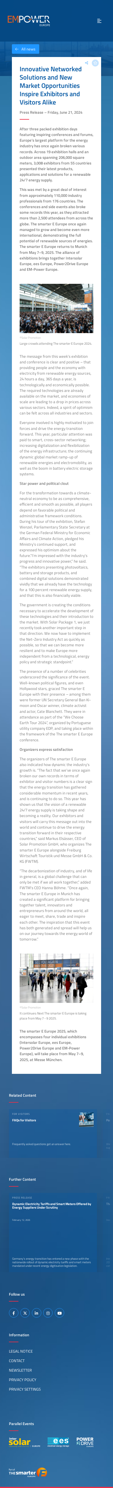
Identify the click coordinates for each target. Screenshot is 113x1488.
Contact (17, 1361)
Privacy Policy (22, 1380)
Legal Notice (21, 1351)
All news (23, 49)
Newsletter (20, 1370)
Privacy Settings (25, 1389)
